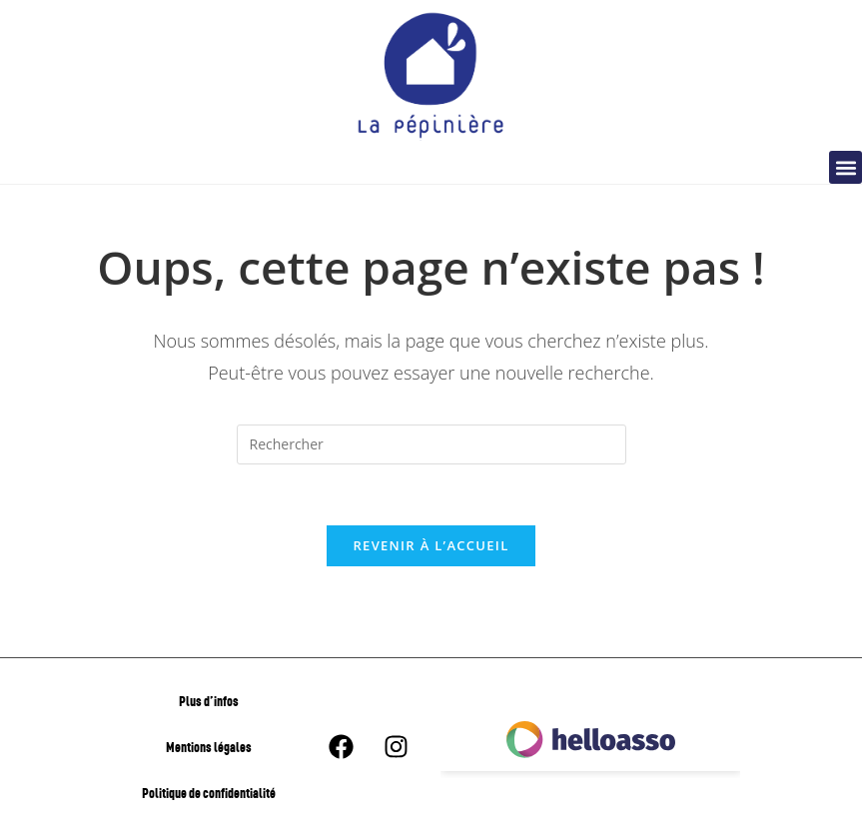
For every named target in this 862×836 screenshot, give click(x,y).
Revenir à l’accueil (430, 545)
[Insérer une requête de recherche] (431, 444)
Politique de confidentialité (209, 792)
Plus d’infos (209, 700)
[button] (845, 167)
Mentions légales (209, 746)
